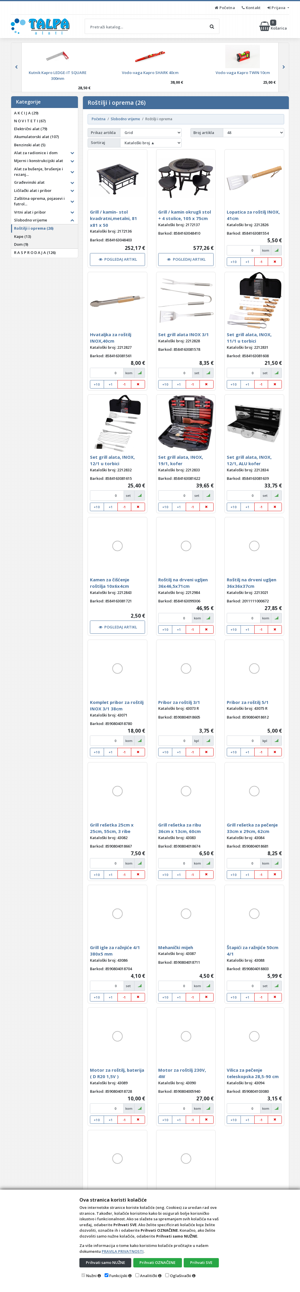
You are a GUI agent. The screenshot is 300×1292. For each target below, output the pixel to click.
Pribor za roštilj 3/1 (179, 702)
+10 (234, 262)
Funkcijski (118, 1275)
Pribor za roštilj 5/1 (248, 702)
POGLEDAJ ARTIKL (118, 259)
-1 (261, 262)
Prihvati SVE (201, 1262)
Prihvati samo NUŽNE (105, 1262)
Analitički (148, 1275)
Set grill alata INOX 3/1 (183, 334)
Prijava (277, 7)
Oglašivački (180, 1275)
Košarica (273, 26)
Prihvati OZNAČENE (157, 1262)
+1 (248, 262)
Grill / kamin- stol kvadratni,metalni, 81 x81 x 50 (113, 218)
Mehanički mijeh (175, 947)
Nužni (91, 1275)
